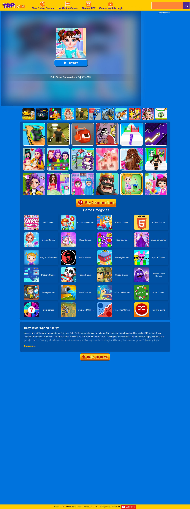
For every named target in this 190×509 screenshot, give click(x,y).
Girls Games (66, 507)
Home (56, 507)
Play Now (70, 63)
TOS (95, 507)
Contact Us (87, 507)
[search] (167, 5)
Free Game (77, 507)
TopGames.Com (113, 507)
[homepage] (13, 1)
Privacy (102, 507)
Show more (29, 346)
